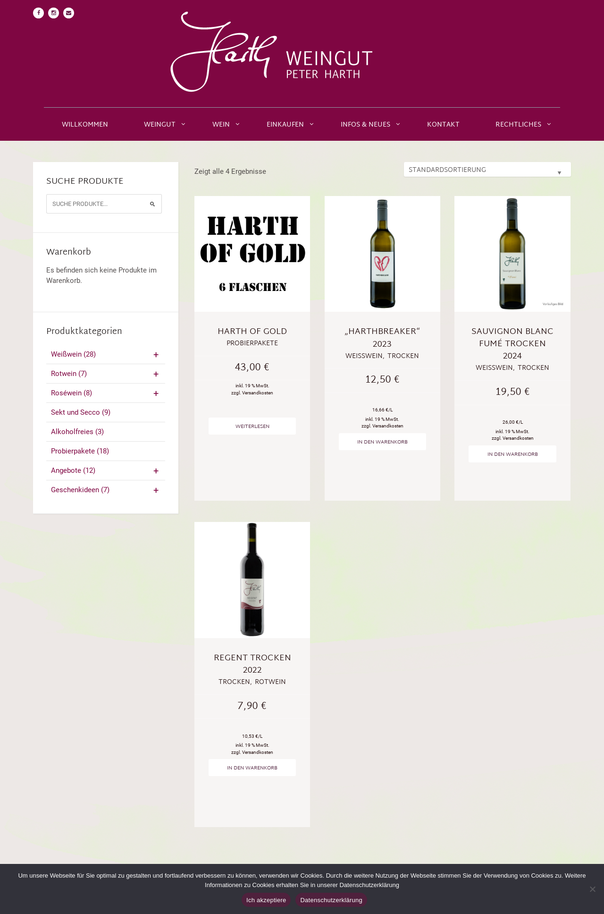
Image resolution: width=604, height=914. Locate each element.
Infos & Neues (365, 125)
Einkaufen (285, 125)
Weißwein (106, 354)
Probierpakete (80, 451)
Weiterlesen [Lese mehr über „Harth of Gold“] (252, 426)
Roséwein (106, 393)
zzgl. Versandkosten (252, 392)
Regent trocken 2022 (252, 664)
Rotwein (106, 373)
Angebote (106, 470)
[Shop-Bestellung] (487, 169)
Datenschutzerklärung (331, 900)
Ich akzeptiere (266, 900)
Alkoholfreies (77, 431)
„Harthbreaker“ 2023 (382, 338)
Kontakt (443, 125)
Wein (221, 125)
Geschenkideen (106, 489)
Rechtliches (518, 125)
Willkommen (85, 125)
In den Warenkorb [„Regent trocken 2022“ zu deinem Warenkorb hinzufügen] (252, 768)
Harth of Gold (252, 332)
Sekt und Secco (80, 412)
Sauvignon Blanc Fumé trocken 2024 (512, 344)
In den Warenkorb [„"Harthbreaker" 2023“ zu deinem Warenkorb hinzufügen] (382, 442)
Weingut (160, 125)
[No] (592, 889)
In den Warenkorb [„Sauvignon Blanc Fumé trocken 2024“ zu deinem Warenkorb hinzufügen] (512, 454)
